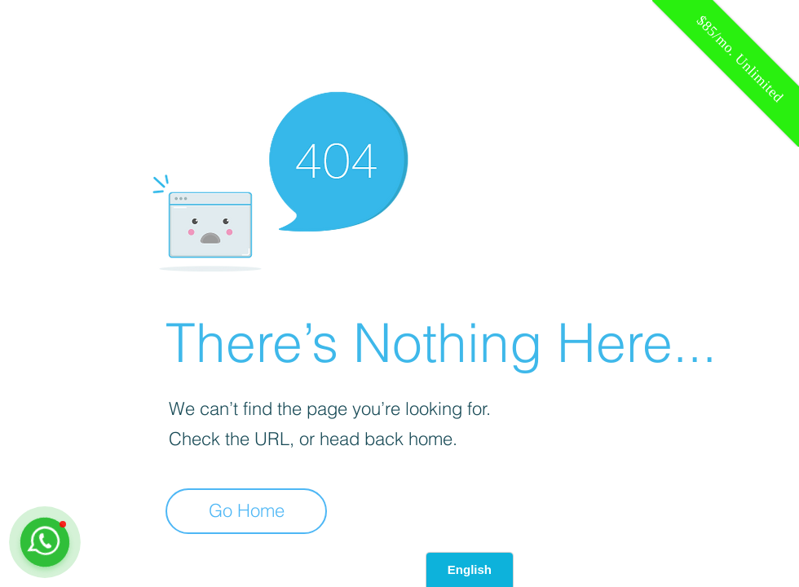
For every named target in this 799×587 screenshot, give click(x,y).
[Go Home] (246, 511)
